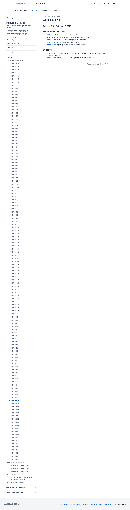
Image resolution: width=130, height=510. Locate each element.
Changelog (64, 504)
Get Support (95, 3)
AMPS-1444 (51, 45)
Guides (34, 10)
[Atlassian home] (21, 3)
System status (75, 504)
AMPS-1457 (51, 58)
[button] (113, 3)
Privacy (85, 504)
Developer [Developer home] (39, 3)
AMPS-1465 (51, 35)
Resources (58, 10)
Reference (45, 10)
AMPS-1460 (51, 53)
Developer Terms (96, 504)
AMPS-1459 (51, 42)
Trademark (108, 504)
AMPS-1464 (51, 37)
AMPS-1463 (51, 40)
